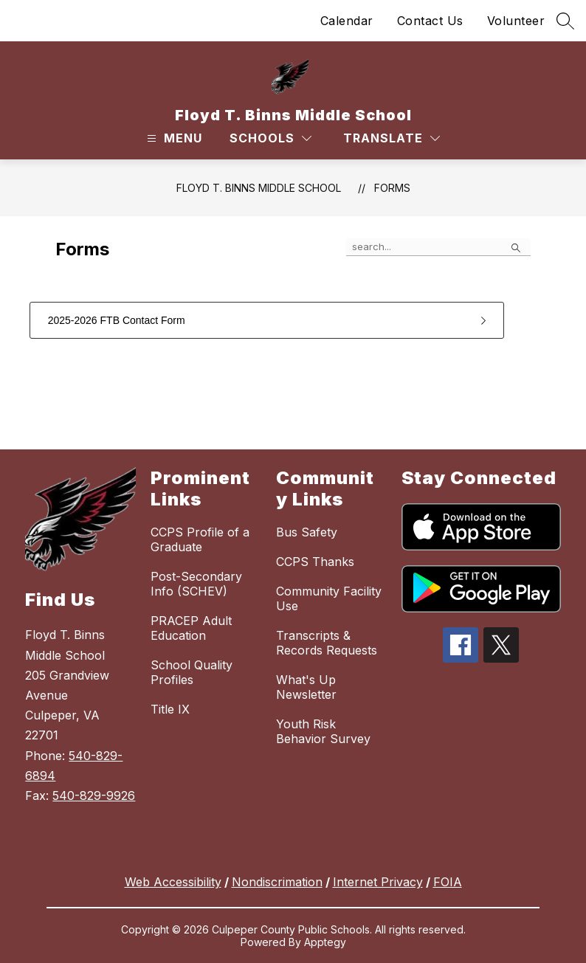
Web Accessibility (173, 881)
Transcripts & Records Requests (326, 642)
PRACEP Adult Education (191, 628)
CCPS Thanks (315, 561)
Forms (392, 188)
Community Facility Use (329, 598)
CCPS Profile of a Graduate (200, 539)
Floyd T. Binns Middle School (258, 188)
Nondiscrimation (277, 881)
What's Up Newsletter (306, 687)
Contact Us (430, 20)
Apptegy (325, 942)
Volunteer (516, 20)
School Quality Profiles (191, 672)
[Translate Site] (391, 138)
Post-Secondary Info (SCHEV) (196, 583)
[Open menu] (172, 138)
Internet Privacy (378, 881)
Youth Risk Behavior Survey (323, 731)
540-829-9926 (93, 795)
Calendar (346, 20)
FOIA (447, 881)
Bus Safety (306, 532)
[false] (438, 247)
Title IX (170, 709)
